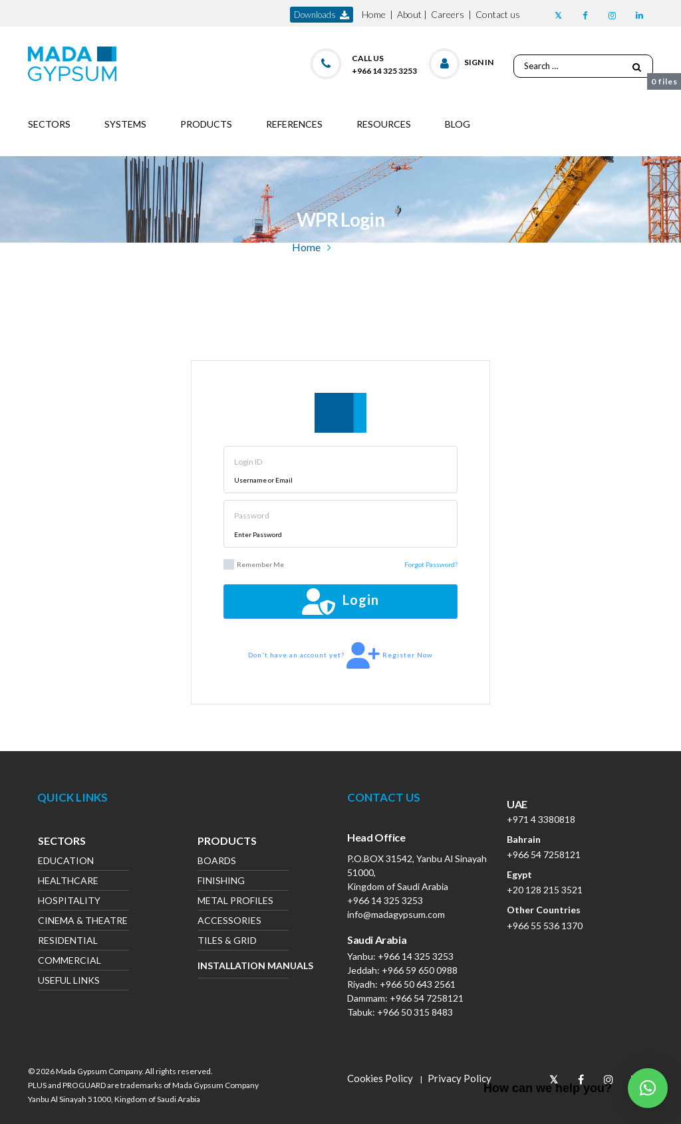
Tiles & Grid (227, 941)
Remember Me (253, 564)
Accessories (229, 921)
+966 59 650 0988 (420, 970)
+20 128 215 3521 (545, 889)
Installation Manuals (243, 965)
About (409, 14)
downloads (321, 15)
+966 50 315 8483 (415, 1012)
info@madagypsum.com (396, 914)
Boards (217, 861)
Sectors (62, 842)
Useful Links (69, 981)
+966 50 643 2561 (418, 984)
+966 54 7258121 (427, 998)
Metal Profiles (235, 901)
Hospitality (69, 901)
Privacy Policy (459, 1078)
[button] (461, 61)
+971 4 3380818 (541, 819)
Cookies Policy (380, 1078)
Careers (447, 14)
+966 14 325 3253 (385, 900)
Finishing (221, 881)
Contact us (498, 14)
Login (340, 601)
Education (66, 861)
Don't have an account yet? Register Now (340, 655)
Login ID (248, 462)
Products (227, 842)
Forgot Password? (431, 564)
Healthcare (68, 881)
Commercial (69, 961)
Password (251, 515)
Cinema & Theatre (83, 921)
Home (374, 14)
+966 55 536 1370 (545, 925)
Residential (68, 941)
